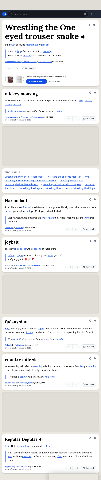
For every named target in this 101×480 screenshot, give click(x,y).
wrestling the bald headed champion (62, 184)
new (47, 376)
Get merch (28, 68)
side (47, 339)
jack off (45, 44)
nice (17, 249)
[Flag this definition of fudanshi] (94, 321)
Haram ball (9, 227)
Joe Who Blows (45, 61)
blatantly (17, 339)
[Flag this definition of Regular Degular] (94, 438)
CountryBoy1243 (25, 383)
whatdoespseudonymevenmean (27, 265)
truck (52, 376)
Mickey (11, 111)
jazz (10, 456)
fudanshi (8, 345)
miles (81, 366)
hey (19, 51)
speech (23, 249)
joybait (8, 265)
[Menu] (96, 14)
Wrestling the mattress (58, 188)
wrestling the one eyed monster (64, 177)
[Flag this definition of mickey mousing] (94, 92)
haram (51, 218)
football (27, 207)
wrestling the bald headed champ (22, 184)
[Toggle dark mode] (91, 14)
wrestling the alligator (71, 180)
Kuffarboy (20, 227)
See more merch (55, 81)
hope (19, 255)
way (13, 44)
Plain (7, 446)
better (8, 211)
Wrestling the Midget (85, 188)
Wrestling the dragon (31, 188)
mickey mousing (11, 117)
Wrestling (27, 55)
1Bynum (24, 466)
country (38, 366)
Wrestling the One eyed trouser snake (21, 61)
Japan (41, 328)
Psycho (58, 111)
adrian (11, 255)
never (50, 255)
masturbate (32, 44)
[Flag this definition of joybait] (94, 241)
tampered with (23, 446)
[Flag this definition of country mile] (94, 358)
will (28, 211)
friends (59, 339)
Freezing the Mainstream (31, 117)
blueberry (27, 456)
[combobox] (48, 14)
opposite (36, 249)
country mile (10, 383)
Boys (7, 328)
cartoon (17, 104)
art (43, 218)
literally (29, 332)
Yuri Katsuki (19, 345)
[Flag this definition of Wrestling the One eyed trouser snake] (94, 25)
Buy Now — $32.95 (36, 81)
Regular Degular (11, 466)
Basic (48, 446)
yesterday (47, 51)
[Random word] (85, 14)
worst (87, 218)
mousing (19, 111)
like (81, 100)
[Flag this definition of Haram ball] (94, 199)
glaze (59, 456)
